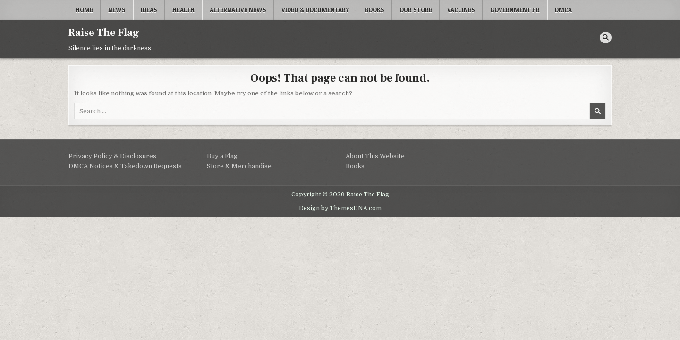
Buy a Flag (222, 156)
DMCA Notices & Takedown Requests (125, 166)
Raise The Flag (103, 32)
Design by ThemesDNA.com (340, 208)
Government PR (515, 10)
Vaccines (461, 10)
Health (183, 10)
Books (374, 10)
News (117, 10)
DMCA (563, 10)
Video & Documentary (315, 10)
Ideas (149, 10)
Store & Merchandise (239, 166)
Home (84, 10)
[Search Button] (606, 37)
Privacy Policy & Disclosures (112, 156)
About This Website (375, 156)
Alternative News (238, 10)
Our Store (416, 10)
